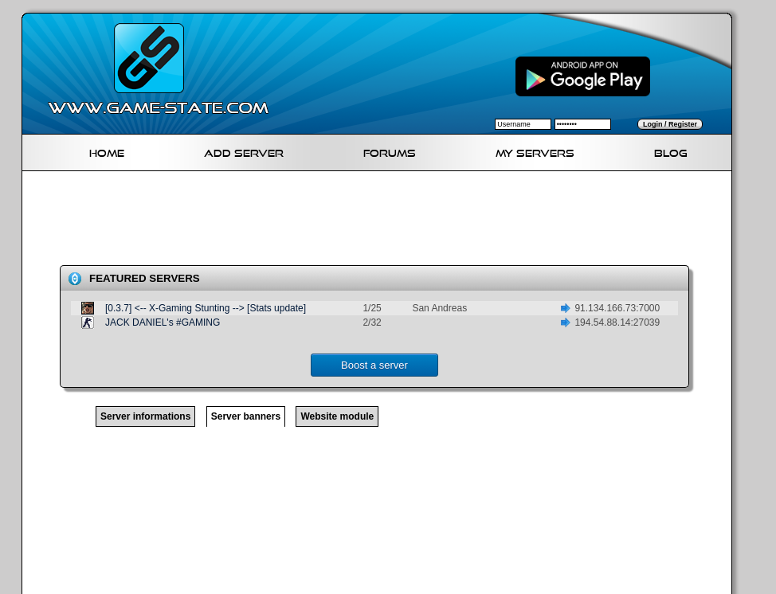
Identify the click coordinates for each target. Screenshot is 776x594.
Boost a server (374, 365)
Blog (671, 151)
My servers (535, 151)
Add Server (244, 151)
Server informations (145, 416)
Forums (389, 151)
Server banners (245, 416)
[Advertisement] (383, 221)
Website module (337, 416)
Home (106, 151)
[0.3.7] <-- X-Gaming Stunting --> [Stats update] (205, 308)
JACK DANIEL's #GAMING (162, 322)
